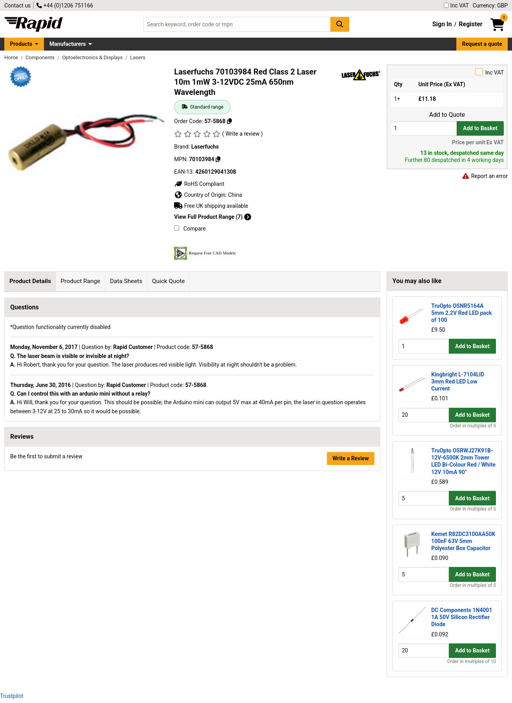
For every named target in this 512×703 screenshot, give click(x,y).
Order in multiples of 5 (473, 426)
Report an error (484, 176)
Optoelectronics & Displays (93, 57)
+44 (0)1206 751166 (64, 5)
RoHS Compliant (199, 184)
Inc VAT (456, 5)
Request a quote (482, 44)
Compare (189, 228)
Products (21, 44)
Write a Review (350, 639)
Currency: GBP (490, 5)
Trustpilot (11, 696)
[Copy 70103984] (218, 159)
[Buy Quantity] (423, 128)
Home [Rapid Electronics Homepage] (11, 57)
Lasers (137, 57)
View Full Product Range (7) (212, 217)
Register (470, 24)
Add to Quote (447, 115)
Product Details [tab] (30, 281)
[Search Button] (339, 24)
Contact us (17, 5)
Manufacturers (67, 44)
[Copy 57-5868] (229, 121)
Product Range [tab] (80, 281)
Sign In (442, 24)
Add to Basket (480, 128)
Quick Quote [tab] (168, 281)
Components (40, 57)
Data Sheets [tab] (126, 281)
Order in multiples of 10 (471, 661)
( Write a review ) (242, 133)
